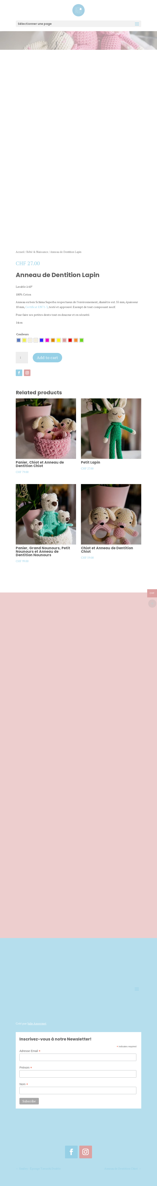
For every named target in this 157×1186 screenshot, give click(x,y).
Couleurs (22, 333)
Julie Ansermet (36, 1022)
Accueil (20, 250)
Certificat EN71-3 (36, 305)
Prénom (25, 1066)
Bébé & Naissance (37, 250)
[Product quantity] (22, 356)
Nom (23, 1083)
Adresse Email (29, 1050)
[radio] (19, 339)
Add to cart (47, 356)
